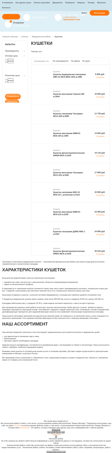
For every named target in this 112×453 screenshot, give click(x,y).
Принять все (60, 432)
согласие (17, 425)
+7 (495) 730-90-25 (69, 17)
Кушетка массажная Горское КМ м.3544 (68, 95)
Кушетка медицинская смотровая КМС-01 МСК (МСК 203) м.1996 (69, 75)
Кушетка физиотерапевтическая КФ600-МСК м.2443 (69, 154)
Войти (84, 13)
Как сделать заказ (23, 2)
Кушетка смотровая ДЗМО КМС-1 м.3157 (69, 232)
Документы (58, 2)
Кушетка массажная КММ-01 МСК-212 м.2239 (66, 213)
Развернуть (56, 430)
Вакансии (101, 2)
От (6, 60)
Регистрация (99, 13)
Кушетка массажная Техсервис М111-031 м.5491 (68, 174)
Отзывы (91, 2)
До (6, 62)
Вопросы (81, 2)
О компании (7, 2)
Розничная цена (12, 75)
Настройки (51, 432)
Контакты (6, 7)
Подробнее (56, 434)
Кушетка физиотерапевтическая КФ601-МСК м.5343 (69, 252)
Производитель (12, 51)
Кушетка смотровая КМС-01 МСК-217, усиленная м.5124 (66, 193)
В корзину (100, 77)
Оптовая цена (11, 56)
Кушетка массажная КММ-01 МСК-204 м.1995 (66, 134)
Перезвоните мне (71, 19)
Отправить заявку (11, 17)
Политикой (25, 428)
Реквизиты (70, 2)
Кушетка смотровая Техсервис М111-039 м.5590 (68, 115)
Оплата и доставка (42, 2)
